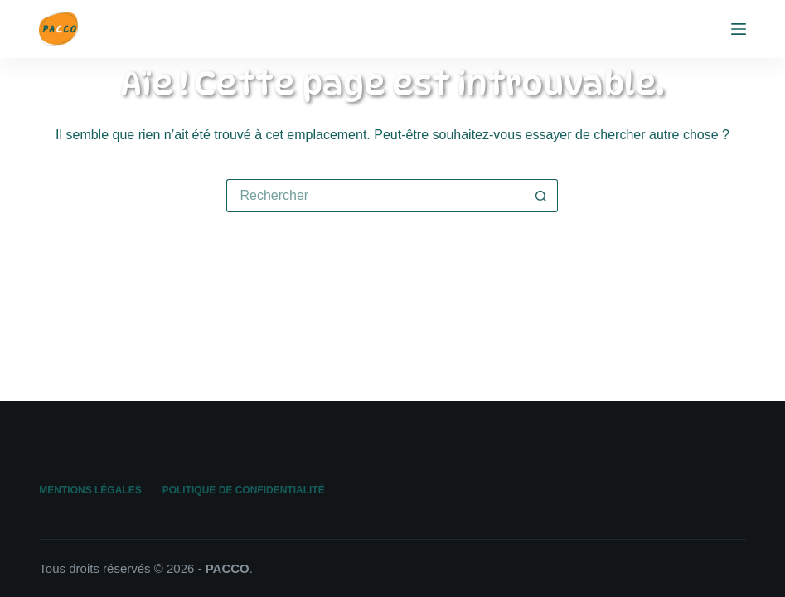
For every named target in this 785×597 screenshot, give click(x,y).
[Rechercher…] (375, 195)
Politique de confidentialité (243, 490)
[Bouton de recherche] (541, 195)
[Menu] (738, 29)
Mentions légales (90, 490)
